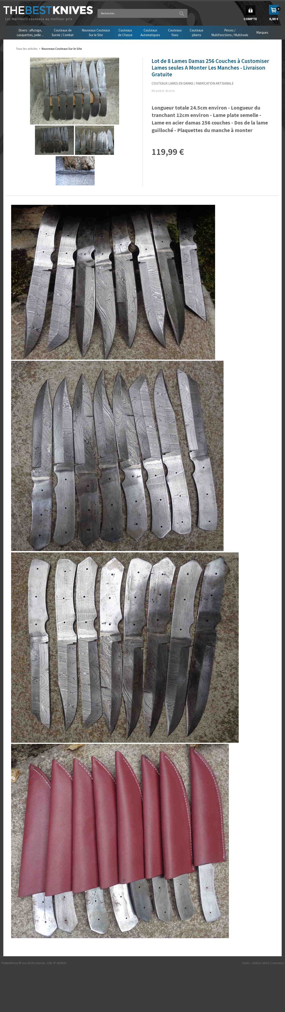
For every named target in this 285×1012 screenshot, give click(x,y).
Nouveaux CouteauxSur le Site (96, 32)
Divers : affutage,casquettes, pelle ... (30, 32)
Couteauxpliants (196, 32)
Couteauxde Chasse (125, 32)
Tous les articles (27, 49)
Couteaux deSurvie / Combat (63, 32)
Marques (262, 32)
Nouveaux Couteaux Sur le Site (62, 49)
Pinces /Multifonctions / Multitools (229, 32)
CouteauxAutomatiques (150, 32)
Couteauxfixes (175, 32)
